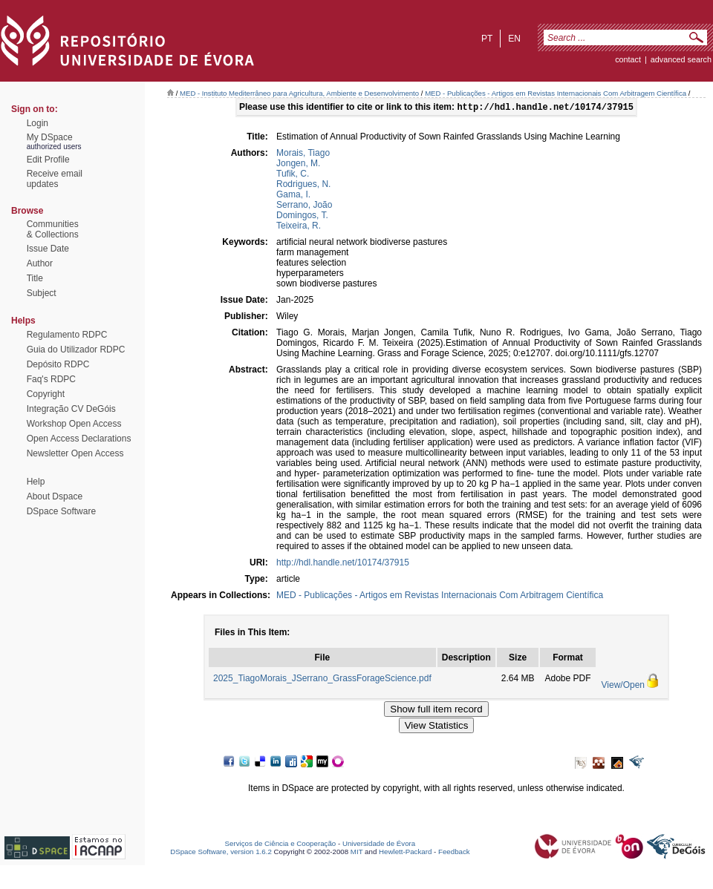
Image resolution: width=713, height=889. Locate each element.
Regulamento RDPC (67, 334)
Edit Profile (48, 159)
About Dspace (54, 496)
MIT (357, 853)
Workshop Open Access (74, 424)
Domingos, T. (302, 216)
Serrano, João (304, 206)
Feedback (454, 853)
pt (486, 38)
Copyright (46, 394)
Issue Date (48, 248)
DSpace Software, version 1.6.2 (221, 853)
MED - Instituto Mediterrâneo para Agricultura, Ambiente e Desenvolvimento (299, 93)
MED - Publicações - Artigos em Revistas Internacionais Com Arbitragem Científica (555, 93)
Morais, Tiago (303, 154)
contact (628, 59)
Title (35, 278)
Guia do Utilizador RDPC (76, 349)
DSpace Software (61, 511)
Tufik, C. (292, 175)
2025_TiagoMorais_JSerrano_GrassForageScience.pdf (322, 680)
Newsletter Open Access (75, 453)
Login (37, 123)
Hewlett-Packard (405, 853)
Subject (41, 293)
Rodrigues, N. (303, 185)
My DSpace (50, 137)
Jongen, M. (298, 165)
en (514, 38)
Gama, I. (293, 196)
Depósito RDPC (58, 364)
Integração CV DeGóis (71, 409)
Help (36, 481)
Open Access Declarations (79, 438)
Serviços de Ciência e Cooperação (280, 845)
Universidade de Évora (378, 845)
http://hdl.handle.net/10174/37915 (342, 564)
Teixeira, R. (298, 227)
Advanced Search (681, 59)
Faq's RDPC (51, 379)
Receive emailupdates (54, 178)
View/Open (623, 686)
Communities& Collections (53, 229)
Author (40, 263)
